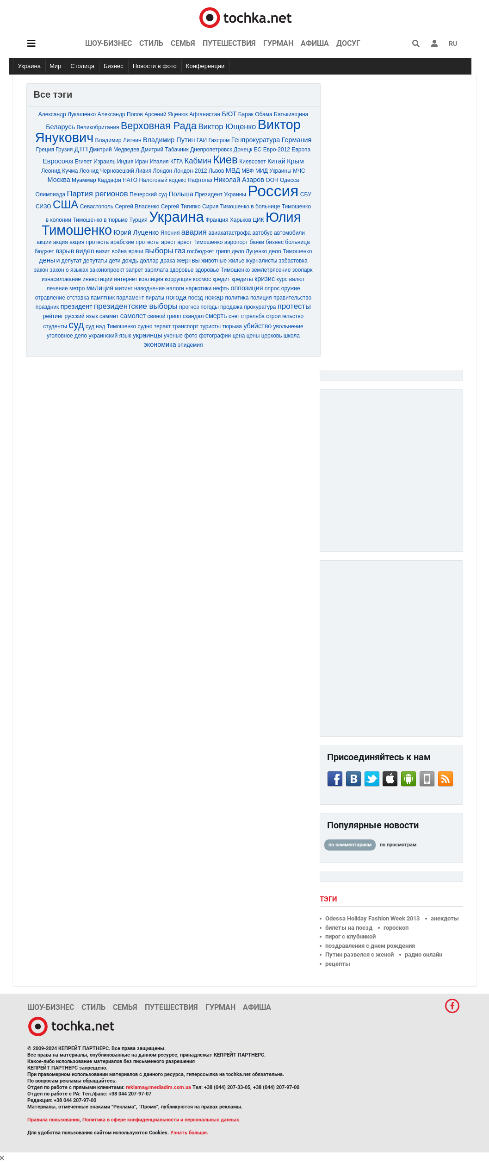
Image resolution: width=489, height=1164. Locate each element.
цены (253, 335)
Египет (83, 161)
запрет (134, 270)
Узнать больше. (189, 1133)
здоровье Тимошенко (222, 270)
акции (44, 242)
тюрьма (232, 326)
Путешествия (229, 43)
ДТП (81, 149)
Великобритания (97, 127)
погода (176, 297)
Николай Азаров (239, 179)
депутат (71, 260)
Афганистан (204, 114)
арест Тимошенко (200, 242)
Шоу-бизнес (108, 43)
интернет (126, 279)
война (119, 251)
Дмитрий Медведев (114, 149)
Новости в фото (155, 66)
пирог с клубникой (350, 936)
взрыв (65, 251)
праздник (47, 307)
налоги (175, 288)
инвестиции (97, 279)
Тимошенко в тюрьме (100, 220)
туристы (210, 326)
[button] (434, 43)
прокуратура (260, 307)
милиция (100, 288)
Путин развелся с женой (359, 954)
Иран (142, 161)
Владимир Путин (169, 140)
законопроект (107, 270)
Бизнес (114, 66)
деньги (49, 260)
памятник (103, 297)
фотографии (215, 335)
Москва (59, 179)
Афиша (315, 43)
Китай (276, 161)
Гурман (278, 43)
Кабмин (198, 160)
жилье (236, 260)
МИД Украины (273, 171)
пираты (155, 297)
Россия (273, 191)
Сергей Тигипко (181, 206)
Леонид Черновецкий (107, 171)
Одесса (289, 180)
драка (167, 260)
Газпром (219, 140)
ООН (272, 180)
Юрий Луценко (136, 232)
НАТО (130, 180)
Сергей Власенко (137, 206)
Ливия (143, 171)
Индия (125, 161)
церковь (271, 335)
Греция (45, 149)
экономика (159, 344)
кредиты (242, 279)
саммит (108, 316)
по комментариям (349, 845)
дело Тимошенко (290, 251)
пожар (213, 297)
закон (41, 270)
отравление (50, 297)
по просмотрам (398, 845)
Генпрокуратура (255, 140)
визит (103, 251)
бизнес (275, 242)
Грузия (64, 149)
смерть (216, 315)
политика (237, 297)
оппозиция (246, 288)
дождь (130, 260)
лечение (57, 288)
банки (256, 242)
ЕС (258, 149)
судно (144, 326)
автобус (262, 233)
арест (168, 242)
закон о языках (69, 270)
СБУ (305, 194)
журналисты (261, 260)
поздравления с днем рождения (370, 945)
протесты (294, 306)
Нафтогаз (200, 180)
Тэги (329, 899)
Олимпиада (50, 194)
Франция (216, 220)
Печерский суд (148, 194)
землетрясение (271, 270)
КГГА (176, 161)
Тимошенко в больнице (250, 206)
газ (180, 250)
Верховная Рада (159, 125)
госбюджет (200, 251)
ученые (173, 335)
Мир (55, 66)
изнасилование (61, 279)
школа (292, 335)
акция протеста (89, 242)
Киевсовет (252, 161)
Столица (82, 66)
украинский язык (110, 335)
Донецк (243, 149)
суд (76, 325)
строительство (284, 316)
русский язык (81, 316)
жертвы (188, 260)
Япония (170, 233)
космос (202, 279)
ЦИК (258, 220)
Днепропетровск (211, 149)
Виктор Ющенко (227, 126)
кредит (221, 279)
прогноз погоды (199, 307)
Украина (29, 66)
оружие (290, 288)
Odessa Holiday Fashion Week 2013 (372, 918)
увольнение (288, 326)
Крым (295, 161)
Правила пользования (53, 1120)
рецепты (337, 963)
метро (77, 288)
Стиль (151, 43)
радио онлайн (423, 954)
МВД (233, 170)
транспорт (185, 326)
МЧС (299, 171)
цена (239, 335)
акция (60, 242)
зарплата (156, 270)
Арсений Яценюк (166, 114)
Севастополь (96, 206)
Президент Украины (220, 194)
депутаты (95, 260)
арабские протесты (134, 242)
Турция (139, 220)
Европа (300, 149)
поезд (195, 297)
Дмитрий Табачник (165, 149)
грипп (223, 251)
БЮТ (229, 114)
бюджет (44, 251)
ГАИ (202, 140)
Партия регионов (97, 193)
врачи (136, 251)
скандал (193, 316)
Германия (297, 140)
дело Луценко (249, 251)
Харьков (240, 220)
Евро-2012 (276, 149)
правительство (292, 297)
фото (190, 335)
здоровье (182, 270)
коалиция (151, 279)
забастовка (293, 260)
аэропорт (236, 242)
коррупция (178, 279)
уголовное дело (67, 335)
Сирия (210, 206)
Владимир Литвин (118, 140)
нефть (221, 288)
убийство (257, 326)
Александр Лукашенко (67, 114)
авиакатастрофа (229, 233)
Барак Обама (256, 114)
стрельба (253, 316)
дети (114, 260)
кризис (264, 278)
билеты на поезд (348, 927)
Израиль (104, 161)
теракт (162, 326)
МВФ (247, 171)
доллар (149, 260)
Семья (183, 43)
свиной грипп (164, 316)
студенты (55, 326)
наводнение (149, 288)
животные (214, 260)
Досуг (348, 43)
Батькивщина (291, 114)
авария (194, 232)
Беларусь (60, 127)
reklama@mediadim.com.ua (158, 1087)
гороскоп (396, 927)
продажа (231, 307)
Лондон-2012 (190, 171)
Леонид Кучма (59, 171)
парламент (130, 297)
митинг (124, 288)
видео (85, 251)
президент (77, 306)
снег (234, 316)
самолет (133, 315)
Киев (225, 159)
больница (297, 242)
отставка (78, 297)
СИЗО (43, 206)
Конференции (205, 66)
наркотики (198, 288)
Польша (180, 194)
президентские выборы (136, 306)
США (65, 204)
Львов (216, 171)
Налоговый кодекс (162, 180)
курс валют (291, 279)
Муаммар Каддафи (96, 180)
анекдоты (445, 918)
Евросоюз (58, 161)
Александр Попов (120, 114)
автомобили (289, 233)
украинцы (147, 335)
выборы (159, 250)
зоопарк (302, 270)
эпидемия (190, 345)
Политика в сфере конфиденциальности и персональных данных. (161, 1120)
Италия (159, 161)
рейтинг (53, 316)
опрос (272, 288)
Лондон (162, 171)
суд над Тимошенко (111, 326)
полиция (261, 297)
